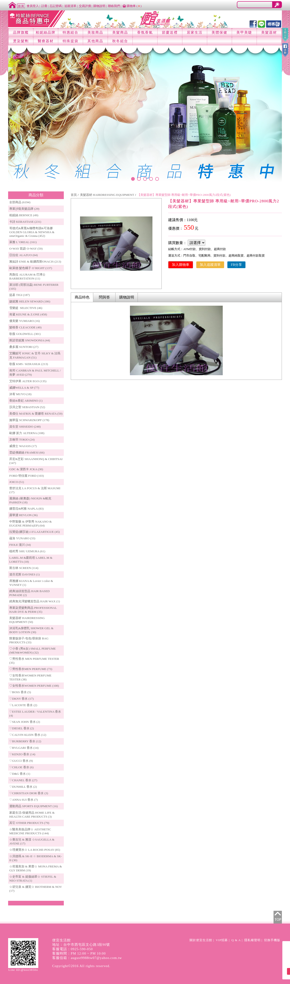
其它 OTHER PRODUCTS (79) (29, 823)
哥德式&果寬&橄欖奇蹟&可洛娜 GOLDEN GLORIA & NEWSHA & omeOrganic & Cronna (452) (32, 232)
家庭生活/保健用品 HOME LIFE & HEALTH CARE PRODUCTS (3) (32, 814)
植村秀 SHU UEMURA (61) (27, 551)
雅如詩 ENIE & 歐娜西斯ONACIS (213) (35, 261)
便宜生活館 (61, 940)
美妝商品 (95, 32)
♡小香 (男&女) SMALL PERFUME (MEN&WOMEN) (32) (32, 650)
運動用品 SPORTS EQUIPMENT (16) (33, 806)
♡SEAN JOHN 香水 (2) (24, 722)
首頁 (74, 195)
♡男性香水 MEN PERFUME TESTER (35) (34, 660)
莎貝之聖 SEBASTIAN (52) (27, 407)
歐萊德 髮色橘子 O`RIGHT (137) (30, 268)
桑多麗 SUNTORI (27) (23, 347)
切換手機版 (272, 940)
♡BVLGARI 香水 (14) (24, 747)
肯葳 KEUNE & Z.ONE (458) (28, 314)
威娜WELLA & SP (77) (24, 387)
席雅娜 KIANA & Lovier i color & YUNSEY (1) (31, 583)
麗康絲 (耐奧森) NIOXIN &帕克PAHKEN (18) (30, 500)
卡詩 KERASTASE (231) (25, 221)
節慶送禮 (170, 32)
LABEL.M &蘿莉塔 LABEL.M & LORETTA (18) (30, 559)
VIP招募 (222, 940)
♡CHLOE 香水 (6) (21, 767)
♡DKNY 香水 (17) (21, 698)
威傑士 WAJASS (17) (23, 446)
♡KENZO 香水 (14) (22, 754)
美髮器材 (269, 32)
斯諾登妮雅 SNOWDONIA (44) (29, 340)
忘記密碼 (56, 6)
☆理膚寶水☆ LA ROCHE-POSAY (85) (34, 849)
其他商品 (95, 41)
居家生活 (195, 32)
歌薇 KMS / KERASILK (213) (28, 364)
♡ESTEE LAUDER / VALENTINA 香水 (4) (35, 713)
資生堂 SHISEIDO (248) (25, 426)
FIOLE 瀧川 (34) (20, 544)
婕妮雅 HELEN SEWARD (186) (29, 301)
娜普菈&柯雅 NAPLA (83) (26, 508)
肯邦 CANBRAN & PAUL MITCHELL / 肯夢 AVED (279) (35, 372)
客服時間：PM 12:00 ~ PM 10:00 (79, 953)
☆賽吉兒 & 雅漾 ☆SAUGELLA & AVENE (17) (32, 841)
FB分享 (236, 265)
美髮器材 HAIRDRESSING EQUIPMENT (107, 195)
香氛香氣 (145, 32)
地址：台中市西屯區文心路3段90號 (81, 944)
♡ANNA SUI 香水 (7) (23, 799)
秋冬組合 (120, 41)
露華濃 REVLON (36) (23, 515)
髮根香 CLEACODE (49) (25, 327)
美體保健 (219, 32)
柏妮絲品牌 (45, 32)
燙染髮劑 (21, 41)
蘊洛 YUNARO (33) (22, 538)
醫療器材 (46, 41)
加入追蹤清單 (210, 265)
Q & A (236, 940)
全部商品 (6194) (19, 202)
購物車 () (132, 6)
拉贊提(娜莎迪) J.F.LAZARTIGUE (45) (34, 531)
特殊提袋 (70, 41)
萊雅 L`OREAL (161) (23, 242)
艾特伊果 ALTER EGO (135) (27, 381)
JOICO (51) (16, 482)
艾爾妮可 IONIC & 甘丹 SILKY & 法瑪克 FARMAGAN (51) (35, 355)
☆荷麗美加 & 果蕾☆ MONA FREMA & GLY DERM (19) (35, 868)
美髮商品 (120, 32)
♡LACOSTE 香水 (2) (23, 705)
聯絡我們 (114, 6)
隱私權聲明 (252, 940)
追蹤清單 (70, 6)
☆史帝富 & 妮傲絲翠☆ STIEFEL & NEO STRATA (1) (32, 878)
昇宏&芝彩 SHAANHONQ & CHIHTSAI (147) (35, 461)
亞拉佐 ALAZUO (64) (23, 255)
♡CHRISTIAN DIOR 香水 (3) (28, 793)
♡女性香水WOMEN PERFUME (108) (34, 685)
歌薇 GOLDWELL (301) (25, 334)
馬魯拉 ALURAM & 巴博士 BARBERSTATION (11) (27, 276)
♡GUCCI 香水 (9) (21, 760)
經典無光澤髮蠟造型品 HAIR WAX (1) (34, 601)
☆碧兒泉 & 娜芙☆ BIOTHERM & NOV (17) (35, 888)
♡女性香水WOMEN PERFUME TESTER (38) (30, 677)
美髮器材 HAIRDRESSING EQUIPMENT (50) (27, 620)
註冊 (44, 6)
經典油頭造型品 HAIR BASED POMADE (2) (29, 593)
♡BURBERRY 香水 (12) (25, 741)
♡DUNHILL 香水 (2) (23, 786)
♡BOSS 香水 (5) (20, 692)
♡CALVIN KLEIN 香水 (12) (27, 734)
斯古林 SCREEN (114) (23, 568)
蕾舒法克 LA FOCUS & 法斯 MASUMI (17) (34, 490)
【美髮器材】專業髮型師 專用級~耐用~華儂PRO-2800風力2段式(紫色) (184, 195)
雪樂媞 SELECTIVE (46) (25, 308)
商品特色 (82, 297)
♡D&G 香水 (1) (19, 773)
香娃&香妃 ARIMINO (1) (25, 400)
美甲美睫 (244, 32)
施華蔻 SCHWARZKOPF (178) (29, 420)
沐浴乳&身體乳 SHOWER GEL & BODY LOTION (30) (31, 630)
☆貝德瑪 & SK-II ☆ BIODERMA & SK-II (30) (35, 858)
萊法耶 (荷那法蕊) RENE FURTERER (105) (33, 286)
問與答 (104, 297)
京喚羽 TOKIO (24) (22, 439)
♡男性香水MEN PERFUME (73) (30, 669)
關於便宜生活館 (201, 940)
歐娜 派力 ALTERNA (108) (26, 433)
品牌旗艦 (21, 32)
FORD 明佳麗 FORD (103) (26, 475)
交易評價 (85, 6)
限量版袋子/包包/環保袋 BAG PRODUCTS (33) (28, 640)
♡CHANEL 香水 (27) (23, 780)
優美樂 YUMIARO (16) (24, 321)
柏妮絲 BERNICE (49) (23, 215)
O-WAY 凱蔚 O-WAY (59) (26, 248)
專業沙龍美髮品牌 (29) (24, 208)
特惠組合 (70, 32)
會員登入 (33, 6)
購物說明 (99, 6)
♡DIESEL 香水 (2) (21, 728)
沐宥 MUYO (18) (20, 394)
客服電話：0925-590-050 (72, 949)
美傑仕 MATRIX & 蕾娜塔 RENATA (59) (35, 413)
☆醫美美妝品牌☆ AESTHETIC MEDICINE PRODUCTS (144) (30, 831)
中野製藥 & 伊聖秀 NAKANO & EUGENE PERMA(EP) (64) (30, 523)
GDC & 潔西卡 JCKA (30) (26, 469)
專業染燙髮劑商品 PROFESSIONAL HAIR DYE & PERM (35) (33, 609)
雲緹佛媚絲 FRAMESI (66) (27, 452)
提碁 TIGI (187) (19, 295)
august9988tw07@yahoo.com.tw (96, 958)
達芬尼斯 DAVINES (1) (24, 574)
